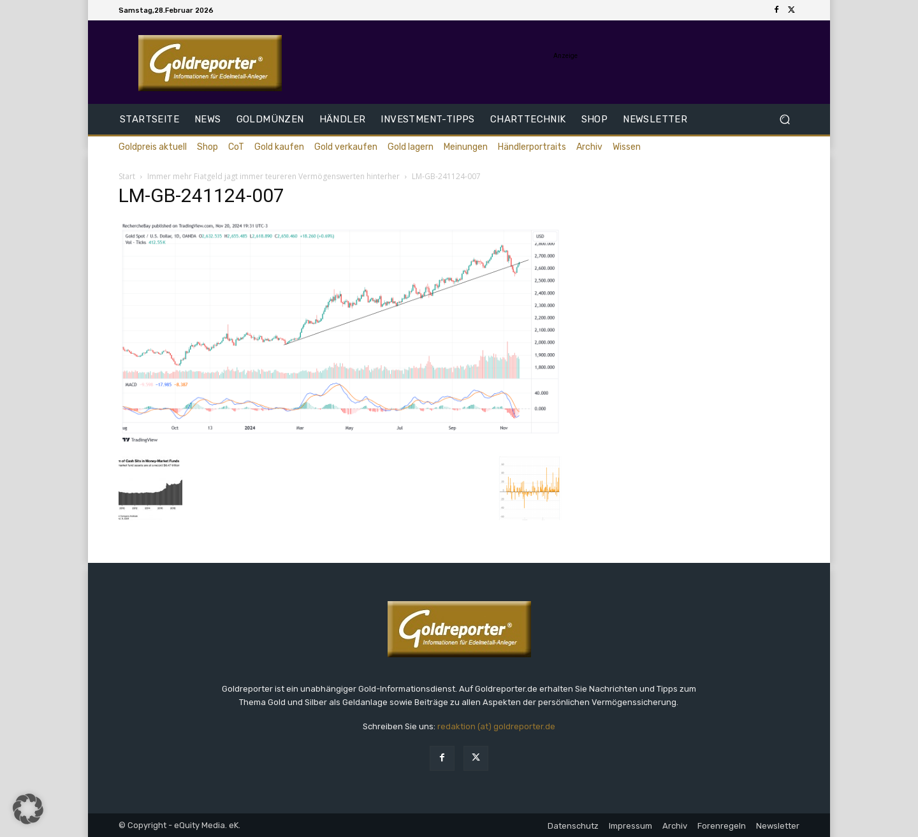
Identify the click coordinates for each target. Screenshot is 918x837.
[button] (784, 120)
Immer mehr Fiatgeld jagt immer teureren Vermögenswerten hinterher (273, 176)
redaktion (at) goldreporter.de (496, 726)
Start (127, 176)
